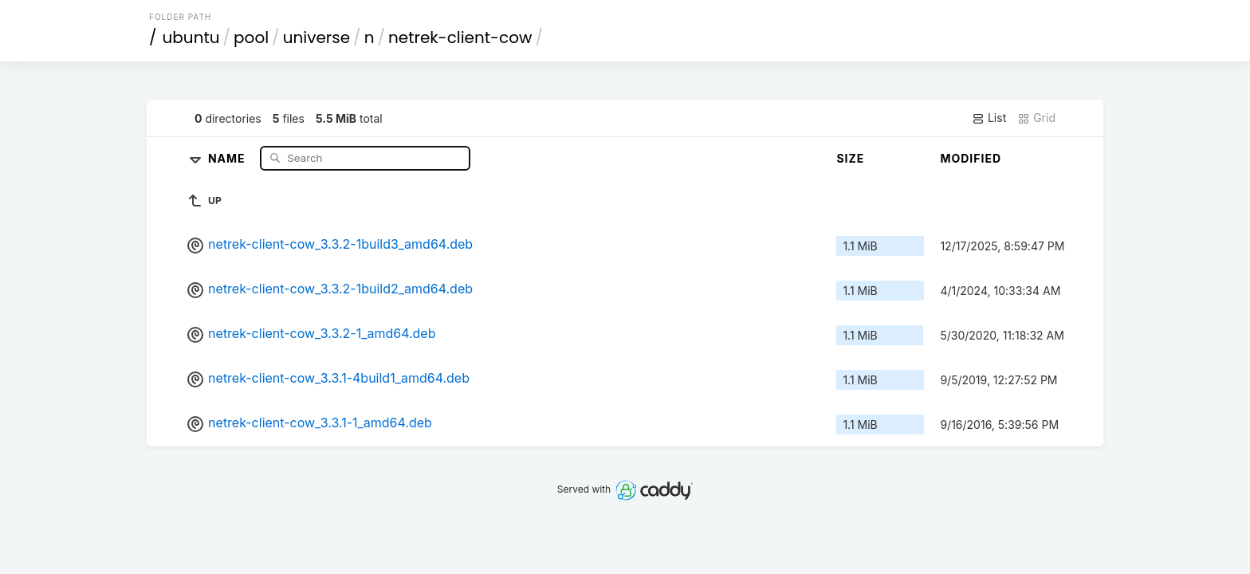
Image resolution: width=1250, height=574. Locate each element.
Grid (1036, 118)
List (989, 118)
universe (316, 37)
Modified (970, 158)
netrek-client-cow (460, 37)
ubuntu (191, 37)
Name (228, 157)
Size (850, 158)
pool (251, 37)
